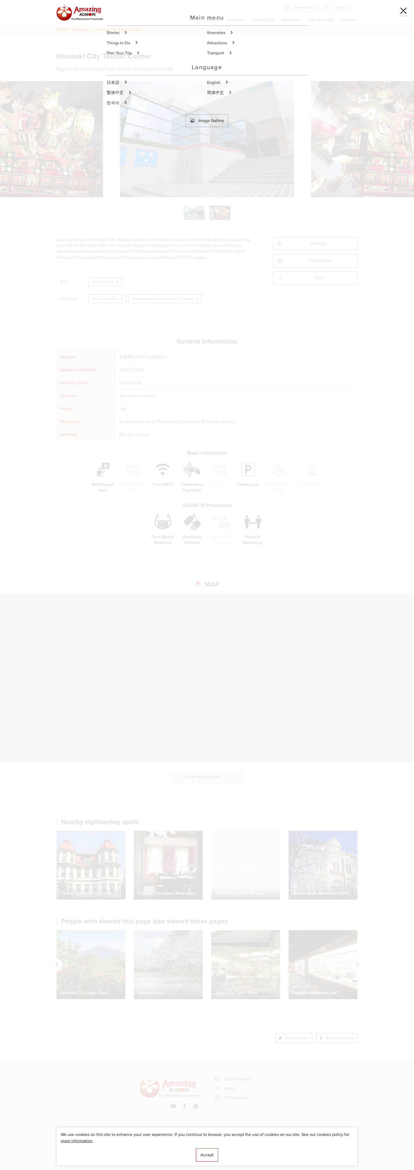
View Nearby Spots (212, 777)
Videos (207, 1128)
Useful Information (239, 1150)
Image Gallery (106, 1128)
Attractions (82, 29)
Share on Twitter (294, 1038)
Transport (348, 20)
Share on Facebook (337, 1038)
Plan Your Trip (320, 20)
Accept (207, 1155)
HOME (62, 29)
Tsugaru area (105, 281)
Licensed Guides (173, 1150)
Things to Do (263, 20)
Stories (213, 20)
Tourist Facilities (107, 299)
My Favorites (231, 1098)
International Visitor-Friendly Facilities (166, 299)
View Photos (304, 260)
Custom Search (233, 1079)
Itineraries (236, 20)
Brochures (307, 1128)
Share (301, 278)
